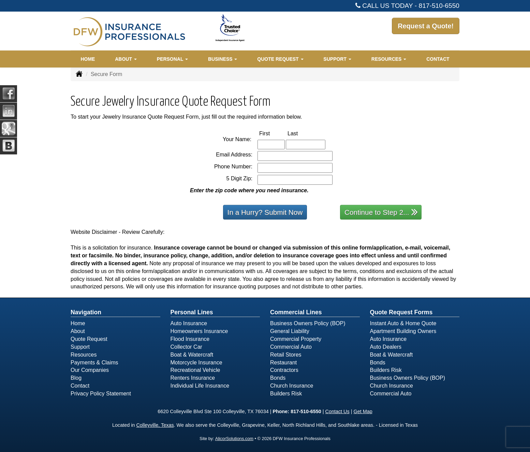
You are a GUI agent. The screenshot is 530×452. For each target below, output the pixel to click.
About (78, 331)
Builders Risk (286, 393)
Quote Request (89, 339)
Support (80, 347)
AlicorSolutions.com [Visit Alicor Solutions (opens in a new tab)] (234, 438)
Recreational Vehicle (195, 370)
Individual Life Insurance (200, 386)
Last (300, 133)
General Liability (289, 331)
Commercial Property (295, 339)
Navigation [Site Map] (86, 312)
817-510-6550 (439, 5)
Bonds (277, 378)
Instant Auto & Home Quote (403, 323)
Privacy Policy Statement (101, 393)
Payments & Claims (94, 362)
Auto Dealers (386, 347)
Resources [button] (389, 59)
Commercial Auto (291, 347)
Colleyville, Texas (155, 425)
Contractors (284, 370)
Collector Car (186, 347)
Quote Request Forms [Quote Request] (401, 312)
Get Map (362, 411)
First (271, 133)
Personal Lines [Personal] (192, 312)
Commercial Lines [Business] (296, 312)
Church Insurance (291, 386)
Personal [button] (172, 59)
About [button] (126, 59)
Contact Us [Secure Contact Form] (337, 411)
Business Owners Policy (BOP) (307, 323)
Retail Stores (285, 355)
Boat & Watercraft (192, 355)
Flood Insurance (190, 339)
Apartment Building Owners (403, 331)
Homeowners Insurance (199, 331)
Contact (437, 59)
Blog (76, 378)
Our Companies (90, 370)
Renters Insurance (193, 378)
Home (87, 59)
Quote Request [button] (280, 59)
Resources (84, 355)
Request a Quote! (423, 30)
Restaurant (283, 362)
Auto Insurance (189, 323)
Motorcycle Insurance (196, 362)
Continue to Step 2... (381, 211)
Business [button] (222, 59)
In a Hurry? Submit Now (265, 212)
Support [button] (337, 59)
